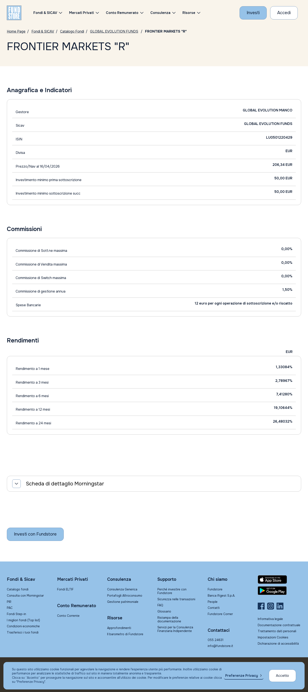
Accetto (282, 675)
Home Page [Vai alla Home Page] (16, 31)
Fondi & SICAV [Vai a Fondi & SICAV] (42, 31)
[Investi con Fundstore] (253, 13)
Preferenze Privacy (241, 675)
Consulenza (160, 13)
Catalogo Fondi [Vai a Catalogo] (72, 31)
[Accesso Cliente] (284, 13)
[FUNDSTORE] (14, 13)
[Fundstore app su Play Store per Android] (279, 590)
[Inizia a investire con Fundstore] (35, 534)
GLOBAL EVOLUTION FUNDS (114, 31)
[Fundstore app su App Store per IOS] (279, 579)
